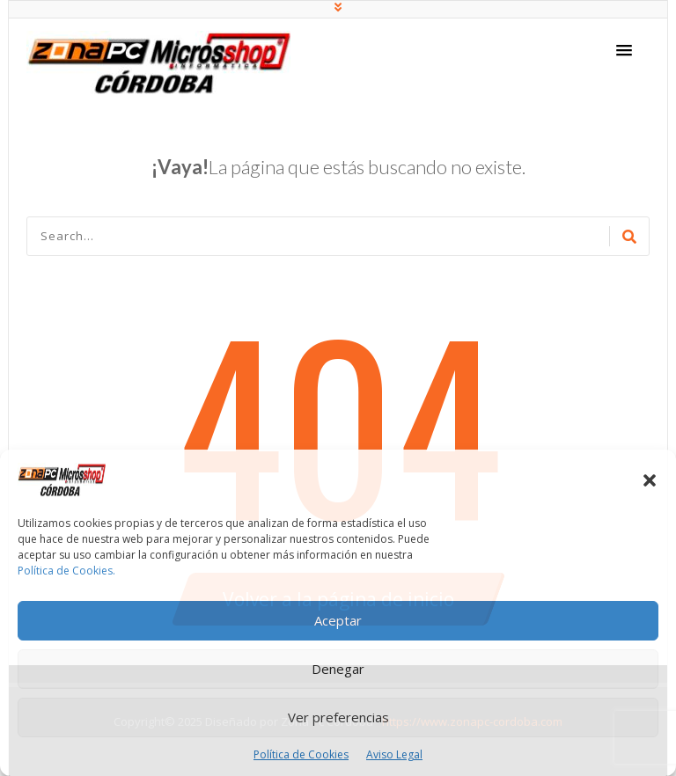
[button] (649, 480)
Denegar (338, 668)
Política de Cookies (301, 754)
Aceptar (338, 620)
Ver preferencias (338, 717)
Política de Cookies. (66, 570)
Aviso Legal (394, 754)
